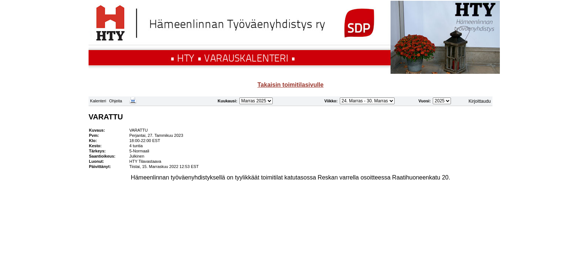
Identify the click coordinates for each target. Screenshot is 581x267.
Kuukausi (227, 101)
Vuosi (423, 101)
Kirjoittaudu (480, 101)
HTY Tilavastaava (145, 161)
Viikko (330, 101)
